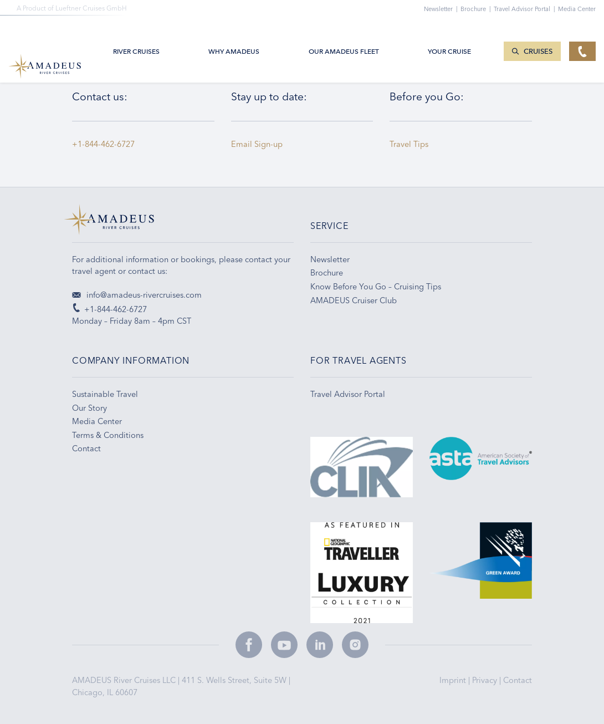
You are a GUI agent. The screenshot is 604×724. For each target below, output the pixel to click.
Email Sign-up (257, 144)
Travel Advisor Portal (526, 9)
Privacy (485, 680)
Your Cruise (449, 34)
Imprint (453, 680)
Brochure (477, 9)
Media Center (577, 9)
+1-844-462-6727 (103, 144)
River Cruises (136, 34)
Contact (517, 680)
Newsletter (442, 9)
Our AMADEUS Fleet (344, 34)
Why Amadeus (233, 34)
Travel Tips (411, 144)
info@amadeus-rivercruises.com (137, 295)
